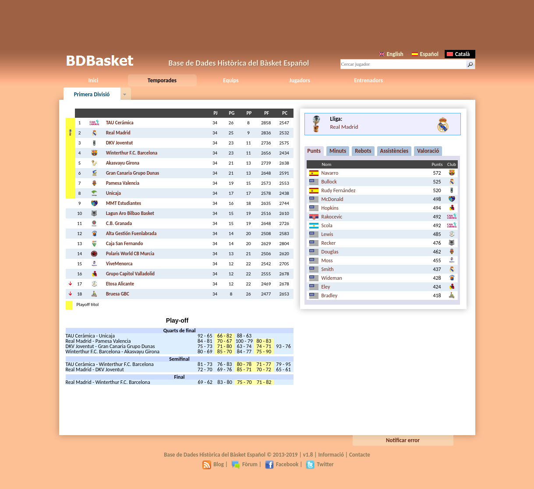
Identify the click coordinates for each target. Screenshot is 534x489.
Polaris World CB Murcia (130, 254)
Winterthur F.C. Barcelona (131, 153)
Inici (93, 80)
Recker (329, 243)
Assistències (394, 151)
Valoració (428, 151)
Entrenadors (368, 80)
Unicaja (113, 193)
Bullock (329, 182)
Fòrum (244, 464)
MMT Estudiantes (123, 203)
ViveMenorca (119, 264)
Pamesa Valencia (122, 183)
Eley (326, 287)
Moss (327, 260)
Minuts (337, 151)
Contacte (359, 454)
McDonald (332, 199)
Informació (331, 454)
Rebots (363, 151)
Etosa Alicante (120, 284)
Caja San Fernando (124, 243)
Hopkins (330, 208)
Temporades (162, 80)
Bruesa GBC (117, 294)
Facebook (281, 464)
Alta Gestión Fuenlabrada (131, 233)
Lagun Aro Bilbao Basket (130, 213)
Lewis (327, 234)
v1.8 (308, 454)
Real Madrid (118, 133)
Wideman (332, 278)
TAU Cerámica (120, 123)
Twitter (319, 464)
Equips (230, 80)
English (391, 54)
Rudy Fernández (339, 190)
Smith (328, 269)
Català (458, 54)
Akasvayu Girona (122, 163)
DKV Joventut (119, 143)
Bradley (330, 295)
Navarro (330, 173)
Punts (314, 151)
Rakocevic (332, 217)
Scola (327, 225)
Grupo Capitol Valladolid (130, 274)
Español (425, 54)
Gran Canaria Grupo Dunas (132, 173)
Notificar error (403, 440)
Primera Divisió (92, 94)
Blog (213, 464)
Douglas (330, 252)
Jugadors (299, 80)
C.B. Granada (119, 223)
